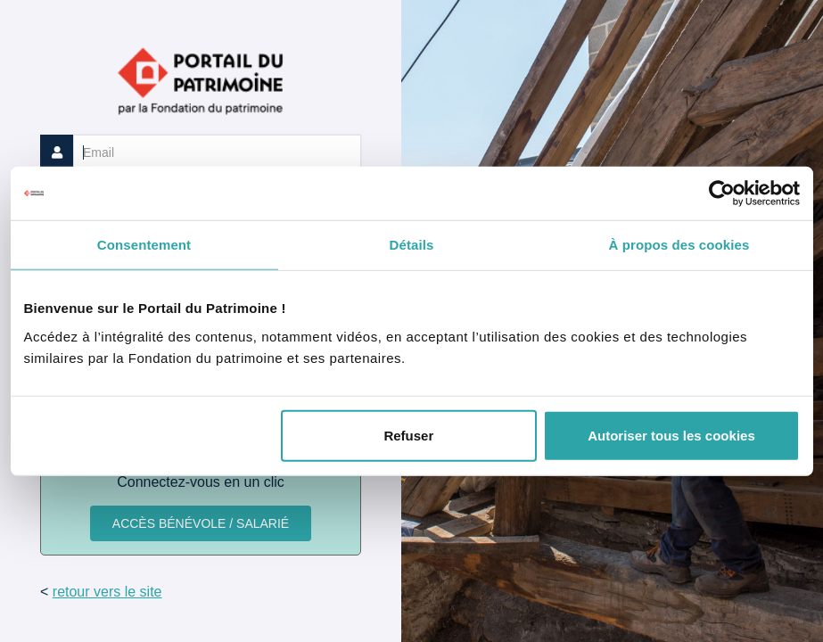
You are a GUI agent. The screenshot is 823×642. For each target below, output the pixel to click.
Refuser (408, 434)
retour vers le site (107, 591)
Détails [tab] (412, 244)
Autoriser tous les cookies (671, 434)
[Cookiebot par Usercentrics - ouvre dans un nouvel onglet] (722, 193)
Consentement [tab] (144, 244)
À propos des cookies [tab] (679, 244)
